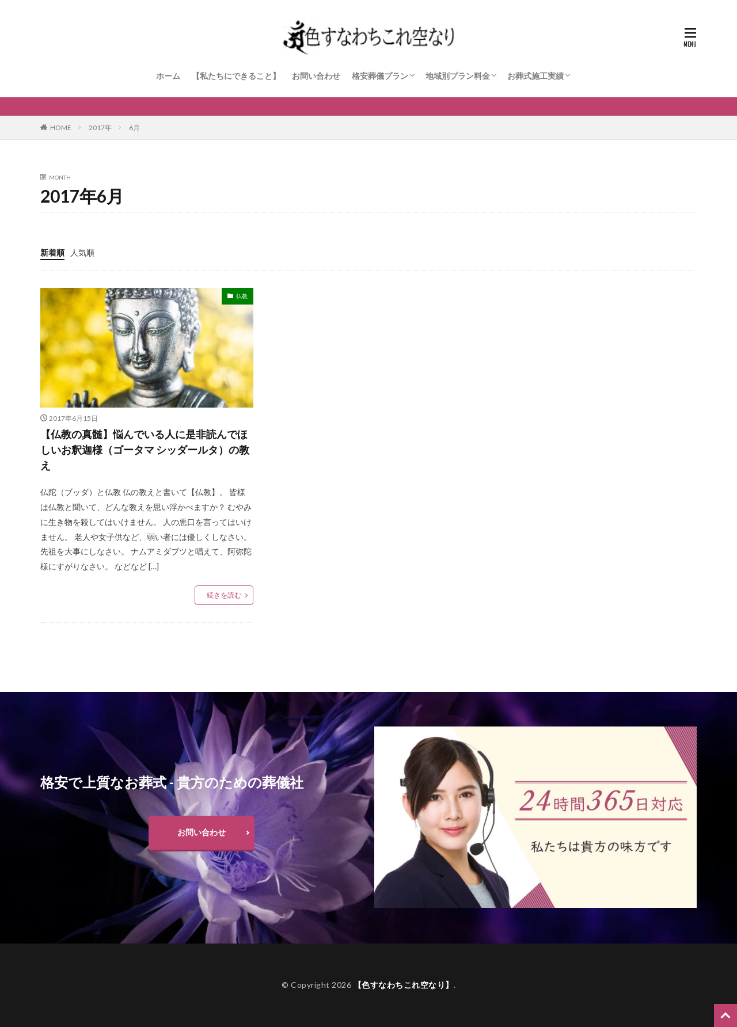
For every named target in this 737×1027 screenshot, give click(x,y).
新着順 (52, 252)
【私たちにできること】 (236, 76)
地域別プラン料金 (458, 76)
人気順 (82, 252)
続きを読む (224, 595)
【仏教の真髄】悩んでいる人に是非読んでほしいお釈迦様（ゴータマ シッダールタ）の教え (144, 449)
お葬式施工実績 (535, 76)
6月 (134, 127)
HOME (60, 127)
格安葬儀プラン (380, 76)
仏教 (242, 295)
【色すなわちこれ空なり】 (404, 985)
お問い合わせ (316, 76)
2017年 (100, 127)
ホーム (168, 76)
